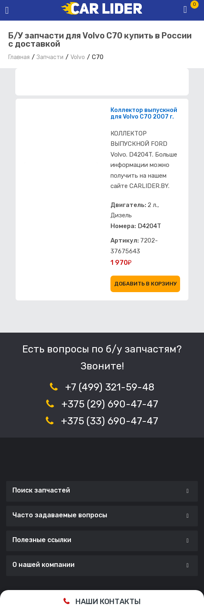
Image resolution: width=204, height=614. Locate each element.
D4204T (149, 226)
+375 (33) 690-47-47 (109, 421)
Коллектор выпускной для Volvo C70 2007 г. (143, 113)
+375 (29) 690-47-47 (109, 404)
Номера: (123, 226)
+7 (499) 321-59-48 (110, 387)
